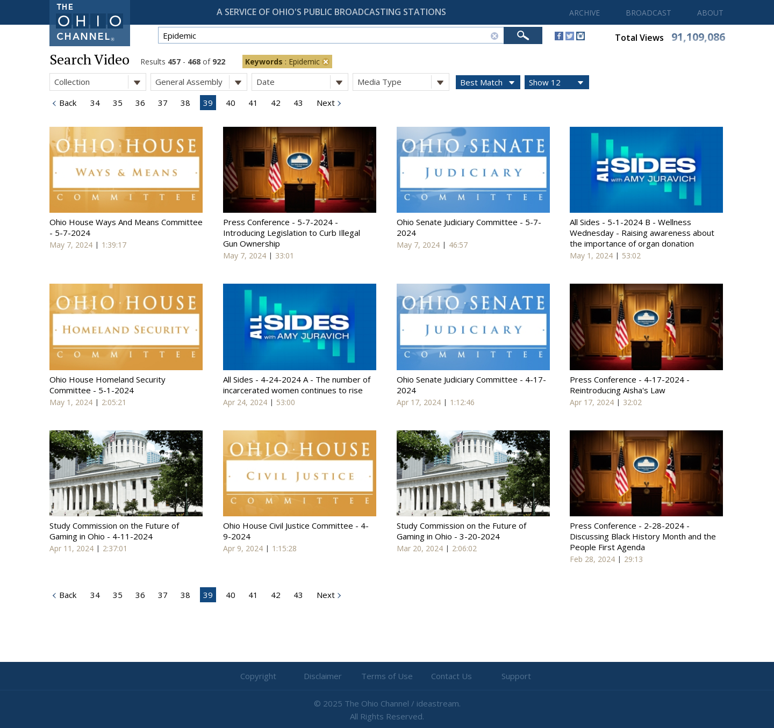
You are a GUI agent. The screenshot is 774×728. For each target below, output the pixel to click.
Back (66, 102)
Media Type (403, 82)
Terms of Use (387, 676)
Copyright (258, 676)
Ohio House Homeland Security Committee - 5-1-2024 (107, 384)
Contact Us (451, 676)
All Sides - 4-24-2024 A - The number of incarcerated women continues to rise (296, 384)
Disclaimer (323, 676)
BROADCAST (648, 13)
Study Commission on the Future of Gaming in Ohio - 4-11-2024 (114, 531)
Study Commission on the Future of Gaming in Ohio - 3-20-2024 (461, 531)
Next (324, 102)
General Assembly (201, 82)
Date (302, 82)
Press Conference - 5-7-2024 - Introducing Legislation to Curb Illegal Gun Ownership (291, 233)
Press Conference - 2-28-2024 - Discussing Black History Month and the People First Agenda (643, 536)
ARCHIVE (584, 13)
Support (516, 676)
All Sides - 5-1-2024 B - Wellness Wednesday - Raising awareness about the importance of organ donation (642, 233)
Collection (100, 82)
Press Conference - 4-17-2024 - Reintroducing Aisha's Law (630, 384)
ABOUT (710, 13)
